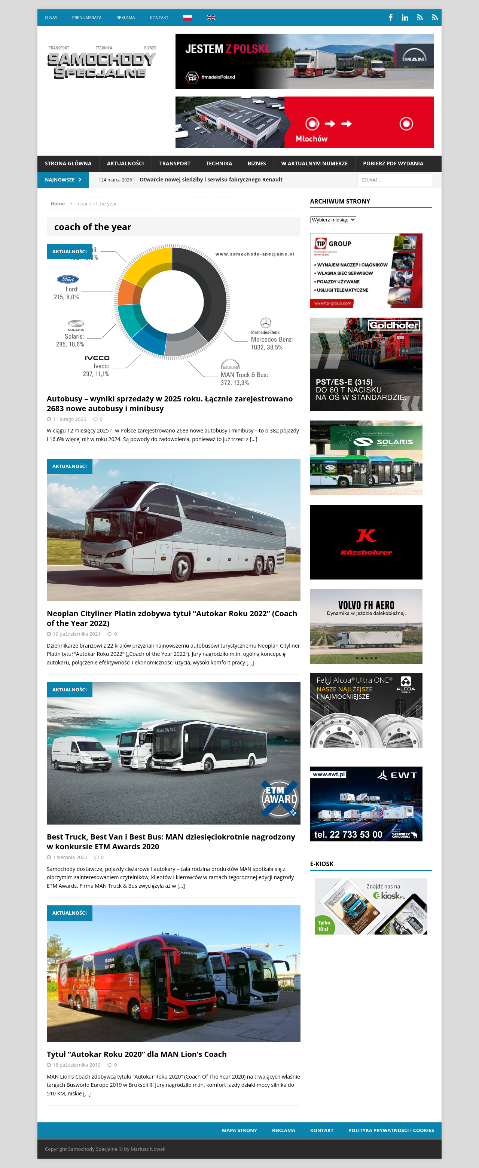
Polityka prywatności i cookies (391, 1130)
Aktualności (125, 163)
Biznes (257, 163)
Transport (174, 163)
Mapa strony (239, 1130)
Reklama (125, 17)
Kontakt (159, 17)
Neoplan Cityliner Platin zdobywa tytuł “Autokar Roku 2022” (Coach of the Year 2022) (172, 618)
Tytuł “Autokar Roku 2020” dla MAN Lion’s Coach (137, 1054)
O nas (51, 17)
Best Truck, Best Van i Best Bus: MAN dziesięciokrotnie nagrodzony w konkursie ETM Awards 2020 (171, 841)
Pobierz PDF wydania (393, 163)
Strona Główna (68, 163)
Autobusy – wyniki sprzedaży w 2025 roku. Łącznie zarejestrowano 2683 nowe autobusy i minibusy (170, 403)
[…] (253, 439)
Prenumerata (87, 17)
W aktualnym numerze (314, 163)
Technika (219, 163)
